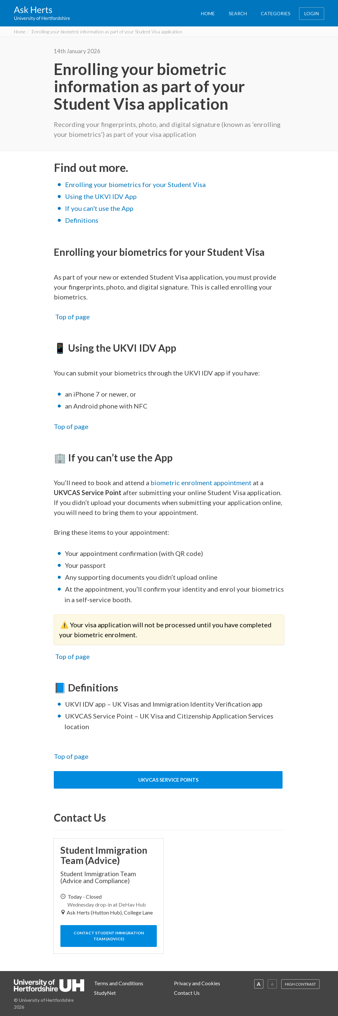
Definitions (81, 220)
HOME (208, 13)
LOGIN (311, 13)
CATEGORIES (275, 13)
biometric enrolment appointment (201, 483)
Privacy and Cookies (197, 983)
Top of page (72, 317)
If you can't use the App (99, 208)
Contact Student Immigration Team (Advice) (109, 935)
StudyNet (105, 993)
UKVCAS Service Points (168, 780)
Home (20, 31)
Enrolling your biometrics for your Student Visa (135, 184)
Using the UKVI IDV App (101, 196)
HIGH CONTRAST (300, 984)
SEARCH (238, 13)
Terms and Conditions (118, 983)
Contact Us (187, 993)
